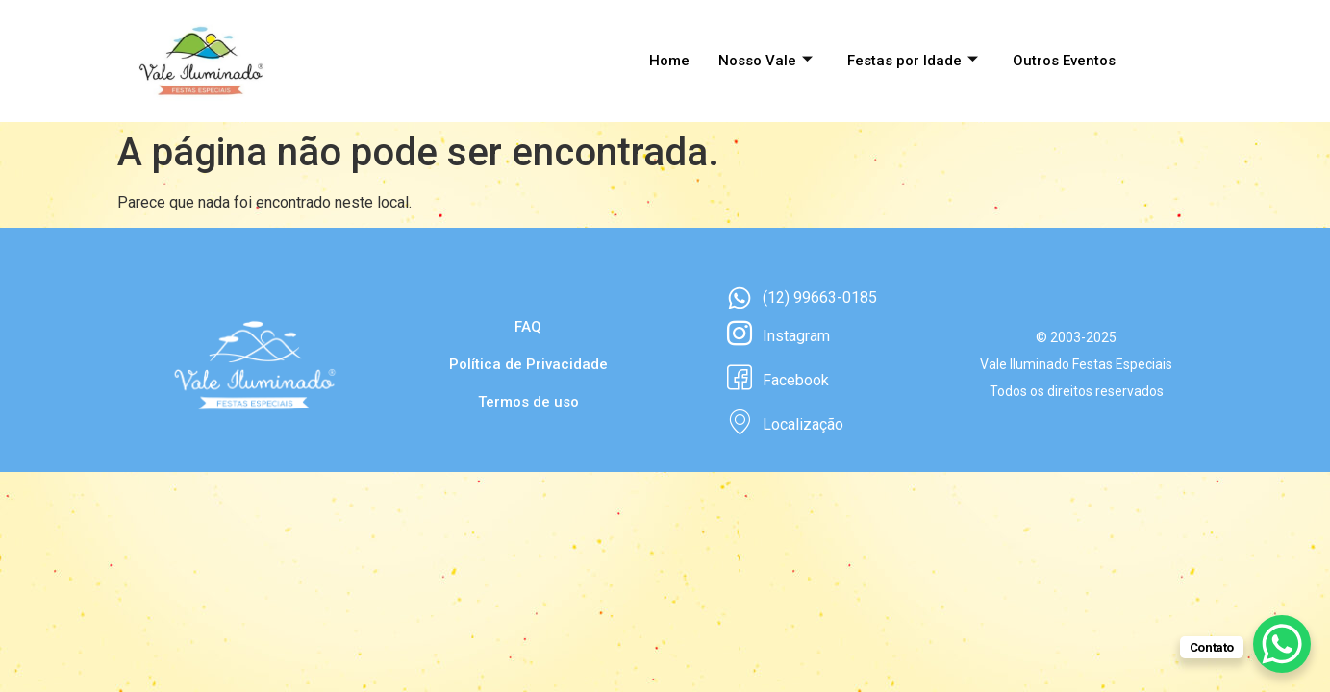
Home (669, 60)
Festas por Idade (912, 60)
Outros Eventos (1064, 60)
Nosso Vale (765, 60)
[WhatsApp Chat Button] (1282, 644)
